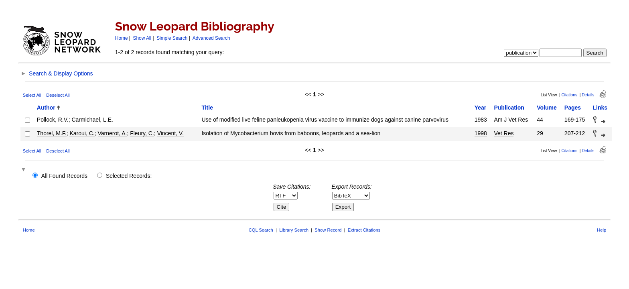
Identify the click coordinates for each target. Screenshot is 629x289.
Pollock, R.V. (53, 119)
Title (207, 107)
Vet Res (503, 133)
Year (481, 107)
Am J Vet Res (511, 119)
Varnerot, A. (112, 133)
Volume (547, 107)
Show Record (327, 230)
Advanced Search (211, 38)
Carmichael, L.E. (92, 119)
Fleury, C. (142, 133)
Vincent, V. (170, 133)
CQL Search (261, 230)
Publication (509, 107)
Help (601, 230)
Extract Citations (364, 230)
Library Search (293, 230)
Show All (142, 38)
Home (121, 38)
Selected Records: (129, 176)
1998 (481, 133)
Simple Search (171, 38)
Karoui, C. (81, 133)
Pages (572, 107)
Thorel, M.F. (52, 133)
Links (600, 107)
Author (46, 107)
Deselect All (57, 95)
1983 (481, 119)
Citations (569, 95)
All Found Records (64, 176)
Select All (32, 95)
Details (588, 95)
